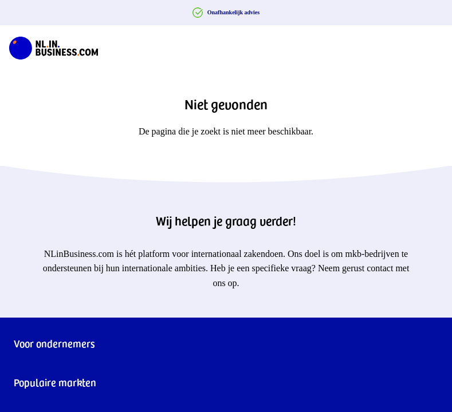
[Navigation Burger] (434, 45)
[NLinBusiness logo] (53, 45)
